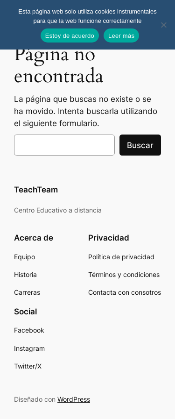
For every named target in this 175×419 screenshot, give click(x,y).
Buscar (140, 145)
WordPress (73, 399)
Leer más (121, 35)
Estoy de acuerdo (69, 35)
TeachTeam (36, 189)
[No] (163, 24)
